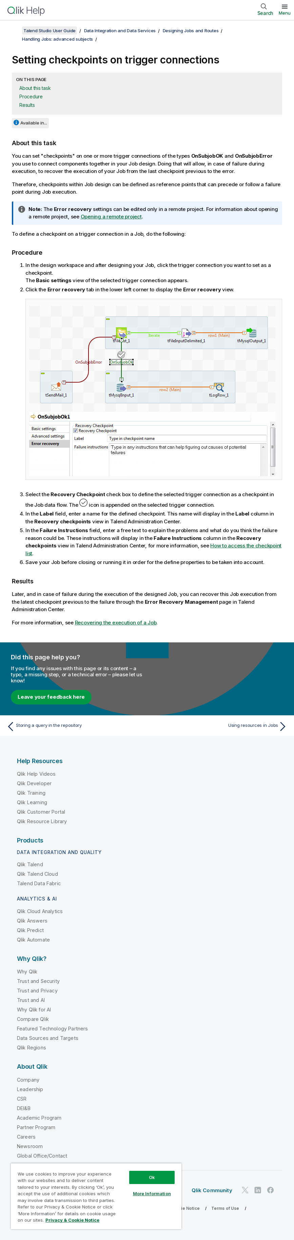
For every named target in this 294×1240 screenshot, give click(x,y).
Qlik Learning (32, 802)
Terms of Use (225, 1208)
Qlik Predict (30, 930)
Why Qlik (27, 971)
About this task (35, 88)
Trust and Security (38, 981)
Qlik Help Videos (36, 774)
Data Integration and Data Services (120, 30)
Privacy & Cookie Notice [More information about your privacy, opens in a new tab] (72, 1220)
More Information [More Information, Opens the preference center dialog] (152, 1193)
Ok (152, 1177)
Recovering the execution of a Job (116, 622)
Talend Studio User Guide (49, 30)
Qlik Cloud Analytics (40, 911)
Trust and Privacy (37, 990)
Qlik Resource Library (42, 821)
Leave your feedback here (51, 697)
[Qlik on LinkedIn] (258, 1190)
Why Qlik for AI (34, 1009)
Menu (285, 13)
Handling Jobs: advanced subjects (57, 39)
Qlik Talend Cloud (37, 874)
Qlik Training (31, 793)
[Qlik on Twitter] (245, 1190)
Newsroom (30, 1146)
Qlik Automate (33, 940)
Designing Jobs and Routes (191, 30)
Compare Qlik (33, 1019)
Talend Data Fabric (39, 883)
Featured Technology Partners (52, 1028)
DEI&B (24, 1108)
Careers (26, 1137)
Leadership (30, 1089)
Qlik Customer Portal (41, 812)
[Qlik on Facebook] (271, 1190)
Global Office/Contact (42, 1156)
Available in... (33, 122)
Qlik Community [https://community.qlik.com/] (212, 1190)
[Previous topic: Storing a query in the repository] (74, 726)
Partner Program (36, 1127)
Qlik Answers (32, 921)
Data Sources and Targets (47, 1038)
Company (28, 1080)
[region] (96, 1196)
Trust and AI (31, 1000)
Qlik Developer (34, 783)
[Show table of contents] (13, 30)
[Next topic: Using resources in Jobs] (219, 726)
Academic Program (39, 1118)
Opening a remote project (111, 216)
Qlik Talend (30, 864)
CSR (21, 1099)
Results (27, 105)
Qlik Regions (31, 1047)
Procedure (31, 96)
